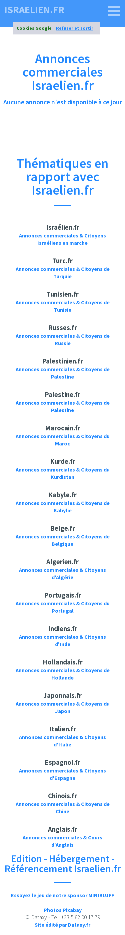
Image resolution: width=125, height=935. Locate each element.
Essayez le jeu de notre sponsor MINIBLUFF (62, 895)
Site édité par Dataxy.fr (62, 924)
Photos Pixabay (63, 910)
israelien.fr (34, 9)
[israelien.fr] (114, 11)
